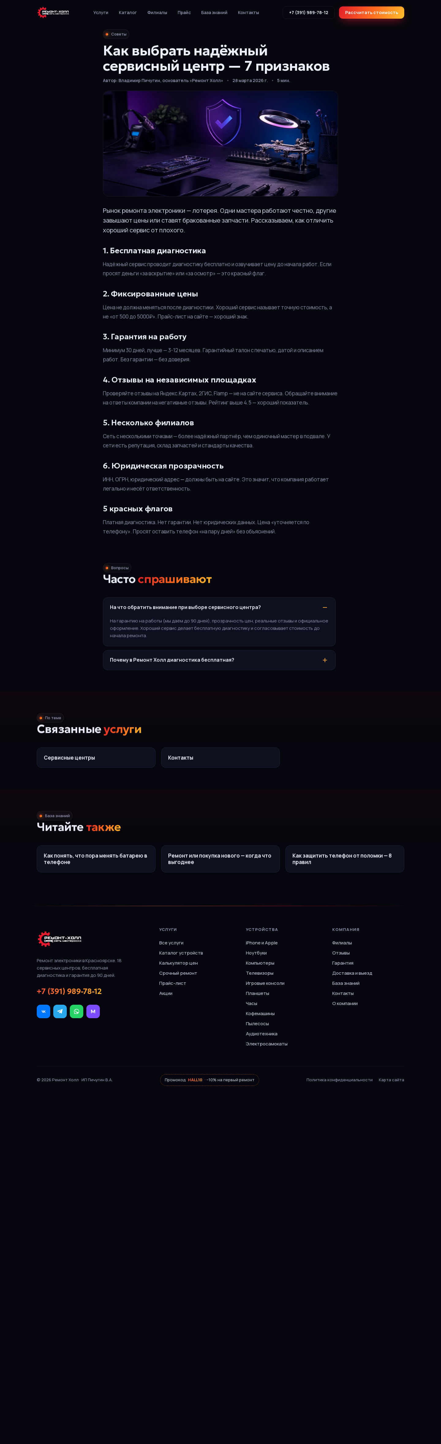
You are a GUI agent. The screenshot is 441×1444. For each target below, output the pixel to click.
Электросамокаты (267, 1044)
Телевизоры (259, 973)
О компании (345, 1003)
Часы (251, 1003)
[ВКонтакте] (43, 1011)
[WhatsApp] (76, 1011)
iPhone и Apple (262, 943)
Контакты (248, 12)
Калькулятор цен (178, 963)
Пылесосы (257, 1023)
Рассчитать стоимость (371, 12)
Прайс (184, 12)
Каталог (128, 12)
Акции (165, 993)
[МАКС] (93, 1011)
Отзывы (341, 953)
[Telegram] (60, 1011)
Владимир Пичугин (139, 80)
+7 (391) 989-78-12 (308, 12)
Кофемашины (260, 1013)
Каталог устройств (181, 953)
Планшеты (257, 993)
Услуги (100, 12)
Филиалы (157, 12)
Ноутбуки (256, 953)
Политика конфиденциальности (340, 1079)
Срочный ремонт (178, 973)
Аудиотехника (261, 1033)
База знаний (214, 12)
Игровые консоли (265, 983)
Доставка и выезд (352, 973)
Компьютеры (260, 963)
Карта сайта (391, 1079)
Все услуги (171, 943)
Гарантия (342, 963)
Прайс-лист (172, 983)
